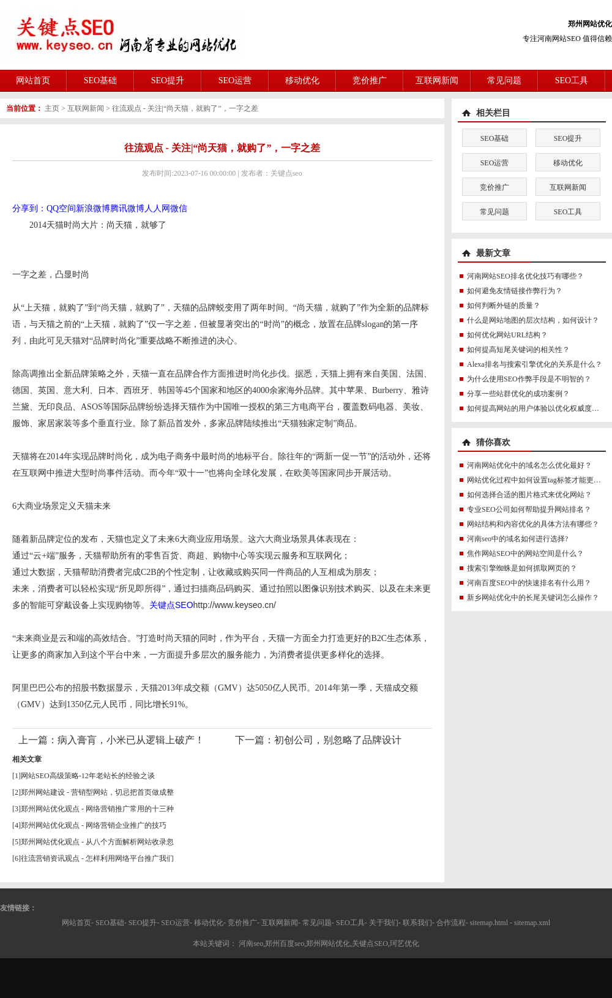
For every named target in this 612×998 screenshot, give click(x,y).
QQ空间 (61, 208)
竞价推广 (370, 80)
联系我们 (417, 922)
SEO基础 (100, 80)
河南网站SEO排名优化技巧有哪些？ (525, 276)
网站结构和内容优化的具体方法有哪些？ (533, 524)
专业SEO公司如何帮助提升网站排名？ (529, 509)
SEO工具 (571, 80)
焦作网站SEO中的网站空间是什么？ (525, 553)
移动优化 (302, 80)
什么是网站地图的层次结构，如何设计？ (533, 320)
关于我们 (383, 922)
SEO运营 (235, 80)
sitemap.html (489, 922)
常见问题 (504, 80)
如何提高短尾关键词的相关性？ (518, 349)
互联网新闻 (437, 80)
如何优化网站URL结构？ (507, 335)
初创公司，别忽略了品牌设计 (337, 740)
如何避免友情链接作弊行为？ (514, 291)
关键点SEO (171, 605)
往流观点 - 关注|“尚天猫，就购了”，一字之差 (185, 108)
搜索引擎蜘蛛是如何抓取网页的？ (522, 568)
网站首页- (78, 922)
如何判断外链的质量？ (503, 305)
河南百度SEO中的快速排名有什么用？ (529, 583)
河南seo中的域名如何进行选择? (517, 539)
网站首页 (33, 80)
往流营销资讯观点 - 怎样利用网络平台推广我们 (97, 858)
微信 (178, 208)
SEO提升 (167, 80)
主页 (52, 108)
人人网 (157, 208)
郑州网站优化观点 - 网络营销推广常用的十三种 (97, 809)
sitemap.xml (532, 922)
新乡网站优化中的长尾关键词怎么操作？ (533, 597)
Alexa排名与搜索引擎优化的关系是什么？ (534, 364)
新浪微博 (93, 208)
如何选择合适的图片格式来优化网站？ (529, 494)
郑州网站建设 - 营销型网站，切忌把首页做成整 (97, 792)
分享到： (29, 208)
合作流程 (451, 922)
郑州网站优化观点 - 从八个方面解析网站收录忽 (97, 842)
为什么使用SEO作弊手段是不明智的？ (529, 379)
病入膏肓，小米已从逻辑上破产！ (131, 740)
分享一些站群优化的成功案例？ (518, 393)
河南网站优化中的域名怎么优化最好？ (529, 465)
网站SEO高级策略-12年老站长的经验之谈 (88, 775)
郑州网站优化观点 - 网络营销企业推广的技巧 (93, 825)
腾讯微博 (127, 208)
